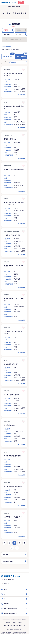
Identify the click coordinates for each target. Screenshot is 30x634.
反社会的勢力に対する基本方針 (11, 625)
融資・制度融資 (21, 57)
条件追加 (18, 34)
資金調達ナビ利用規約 (11, 622)
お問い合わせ (10, 629)
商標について (22, 625)
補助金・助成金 (7, 57)
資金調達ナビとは (9, 580)
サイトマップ (20, 622)
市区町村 (18, 30)
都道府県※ (6, 30)
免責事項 (24, 619)
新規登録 (20, 2)
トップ (2, 6)
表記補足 (5, 555)
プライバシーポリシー (16, 619)
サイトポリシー (6, 619)
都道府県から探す (8, 561)
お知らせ (6, 584)
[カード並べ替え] (18, 62)
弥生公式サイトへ (18, 629)
